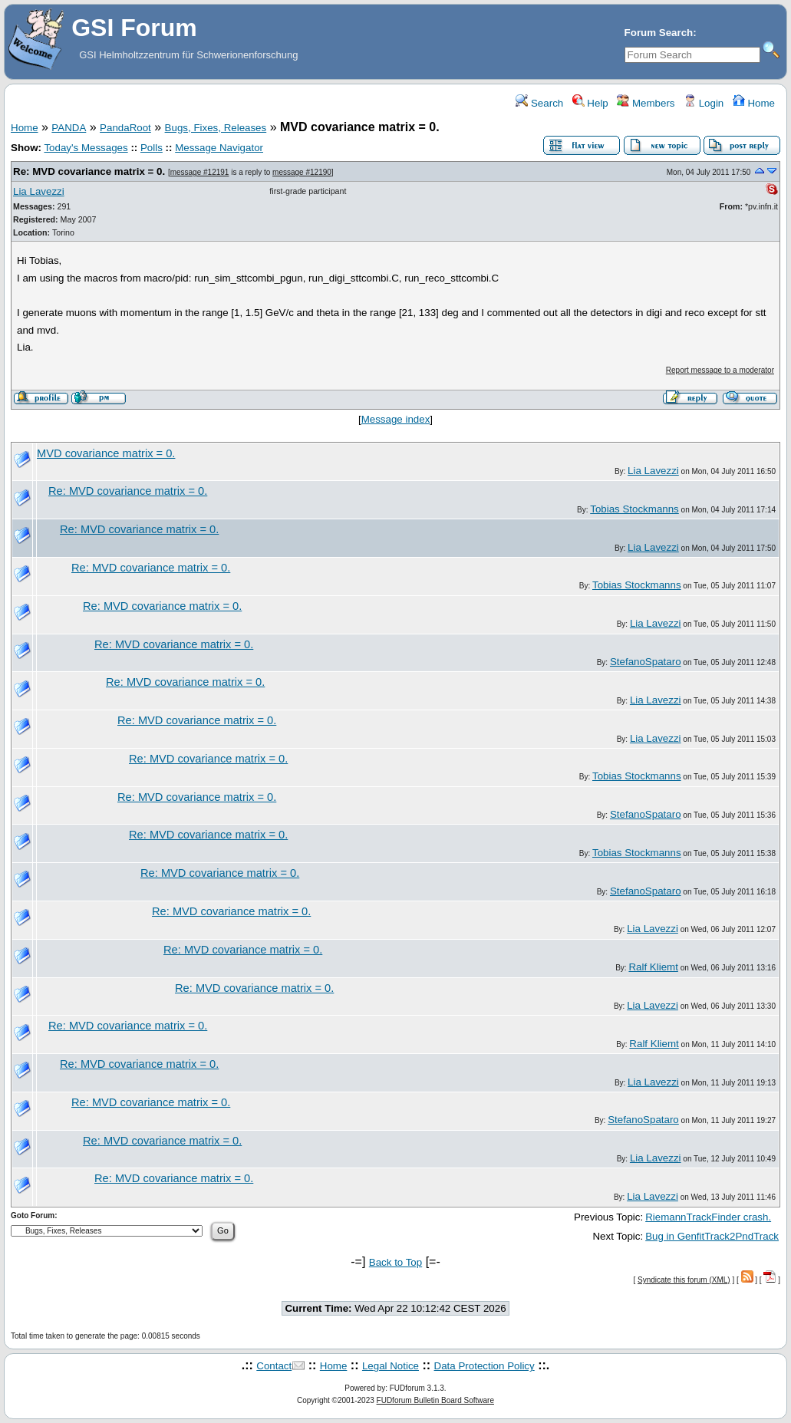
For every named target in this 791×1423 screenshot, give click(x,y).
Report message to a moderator (720, 370)
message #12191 (199, 172)
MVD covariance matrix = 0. (106, 453)
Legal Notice (390, 1366)
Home (754, 103)
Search (539, 103)
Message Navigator (219, 147)
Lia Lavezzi (38, 191)
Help (590, 103)
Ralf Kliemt (652, 967)
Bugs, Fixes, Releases (216, 127)
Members (645, 103)
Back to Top (395, 1262)
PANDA (68, 127)
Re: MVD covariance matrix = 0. (89, 171)
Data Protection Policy (484, 1366)
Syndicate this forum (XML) (684, 1280)
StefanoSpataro (645, 661)
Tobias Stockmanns (634, 509)
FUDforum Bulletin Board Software (435, 1400)
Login (703, 103)
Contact (274, 1366)
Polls (151, 147)
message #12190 (301, 172)
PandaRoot (125, 127)
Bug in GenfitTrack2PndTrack (712, 1236)
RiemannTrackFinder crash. (708, 1217)
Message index (395, 419)
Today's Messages (85, 147)
